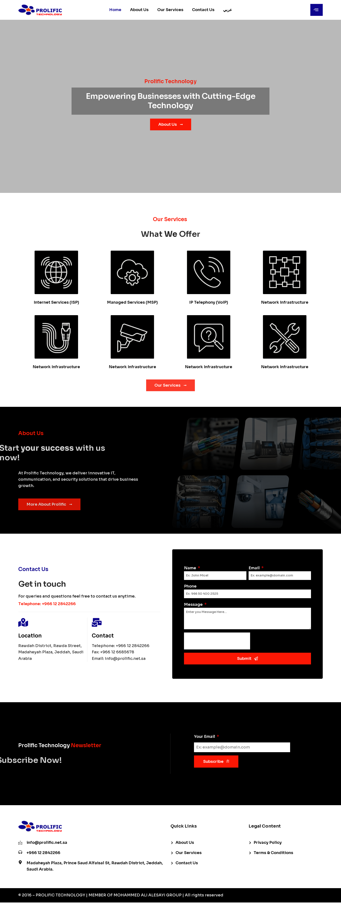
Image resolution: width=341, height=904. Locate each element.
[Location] (23, 622)
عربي (227, 9)
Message (194, 604)
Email (255, 568)
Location (30, 635)
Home (115, 9)
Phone (190, 586)
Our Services (170, 9)
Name (190, 568)
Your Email (205, 736)
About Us (139, 9)
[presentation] (217, 640)
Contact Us (203, 9)
